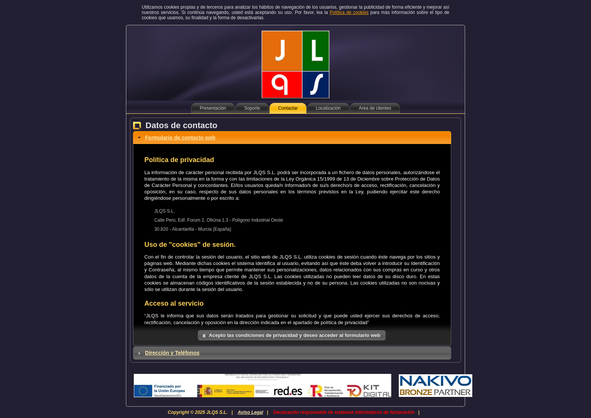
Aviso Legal (250, 412)
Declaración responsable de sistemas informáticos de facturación (344, 412)
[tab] (292, 137)
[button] (292, 335)
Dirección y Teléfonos (172, 353)
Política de (349, 12)
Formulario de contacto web (180, 138)
